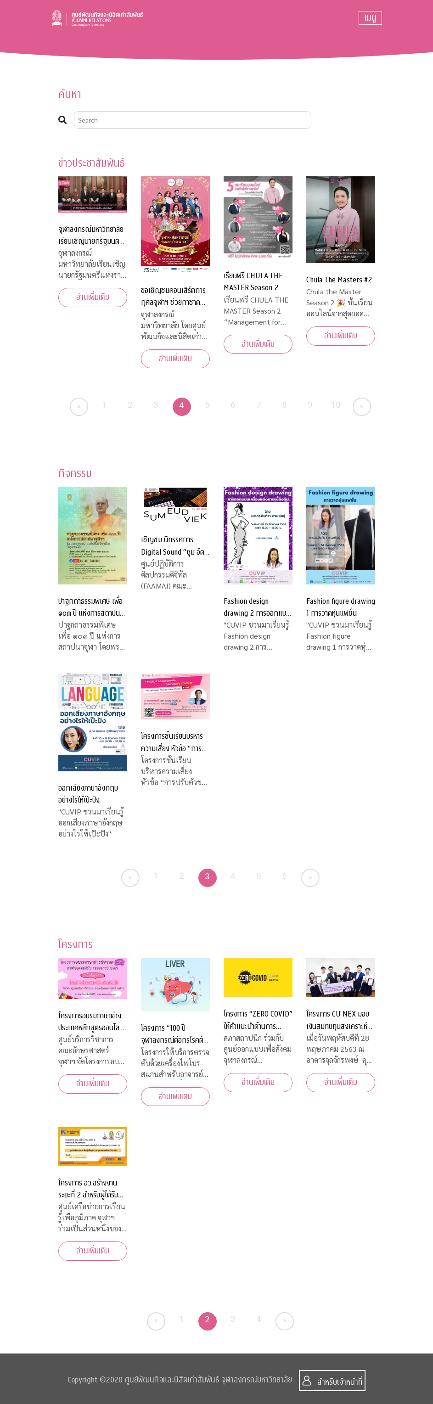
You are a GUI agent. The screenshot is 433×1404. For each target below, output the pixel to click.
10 (336, 405)
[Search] (193, 120)
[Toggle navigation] (370, 18)
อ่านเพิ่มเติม (92, 297)
